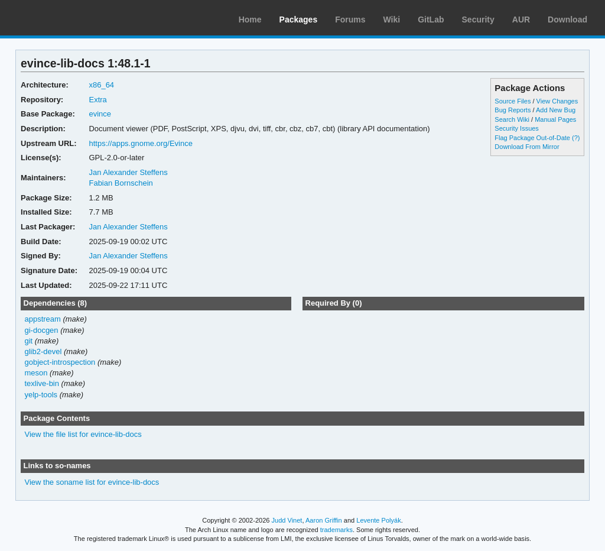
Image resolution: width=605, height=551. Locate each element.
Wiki (392, 19)
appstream (43, 319)
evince (100, 113)
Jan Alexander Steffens (128, 172)
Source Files (513, 101)
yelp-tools (41, 394)
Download (567, 19)
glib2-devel (43, 351)
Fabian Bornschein (120, 183)
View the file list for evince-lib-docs (83, 434)
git (29, 340)
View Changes (557, 101)
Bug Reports (513, 110)
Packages (298, 19)
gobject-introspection (60, 362)
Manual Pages (555, 119)
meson (36, 372)
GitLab (431, 19)
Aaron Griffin (323, 520)
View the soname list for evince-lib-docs (92, 482)
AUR (521, 19)
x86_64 (101, 84)
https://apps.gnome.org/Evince (140, 143)
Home (250, 19)
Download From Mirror (527, 146)
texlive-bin (42, 383)
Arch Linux (65, 18)
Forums (350, 19)
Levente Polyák (378, 520)
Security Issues (516, 128)
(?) (576, 137)
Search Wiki (512, 119)
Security (478, 19)
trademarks (336, 529)
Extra (97, 99)
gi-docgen (41, 330)
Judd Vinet (287, 520)
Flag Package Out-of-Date (532, 137)
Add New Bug (555, 110)
